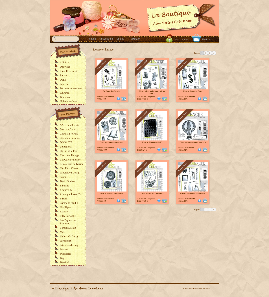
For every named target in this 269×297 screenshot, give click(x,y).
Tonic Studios (67, 181)
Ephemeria (66, 146)
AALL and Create (69, 125)
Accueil (92, 38)
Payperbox (65, 240)
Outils (63, 79)
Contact (135, 39)
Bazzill (63, 198)
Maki (63, 232)
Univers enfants (68, 101)
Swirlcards (65, 253)
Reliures (64, 92)
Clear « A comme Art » (192, 91)
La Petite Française (70, 159)
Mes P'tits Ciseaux (70, 168)
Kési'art (64, 211)
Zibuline (64, 185)
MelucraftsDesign (69, 236)
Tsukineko (65, 262)
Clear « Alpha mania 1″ (152, 142)
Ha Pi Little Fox (68, 150)
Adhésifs (64, 62)
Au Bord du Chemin (111, 91)
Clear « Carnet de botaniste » (192, 193)
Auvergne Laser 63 (70, 194)
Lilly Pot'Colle (68, 215)
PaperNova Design (70, 172)
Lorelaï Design (68, 227)
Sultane (64, 249)
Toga (62, 258)
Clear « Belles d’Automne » (111, 193)
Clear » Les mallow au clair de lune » (152, 92)
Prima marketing (69, 245)
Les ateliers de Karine (72, 163)
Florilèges (65, 207)
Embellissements (69, 71)
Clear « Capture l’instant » (152, 193)
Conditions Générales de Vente (196, 288)
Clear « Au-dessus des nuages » (193, 142)
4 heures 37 (66, 189)
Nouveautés (106, 38)
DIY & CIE (66, 142)
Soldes (120, 38)
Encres (63, 75)
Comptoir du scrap (70, 138)
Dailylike (65, 66)
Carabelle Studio (69, 202)
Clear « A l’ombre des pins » (111, 142)
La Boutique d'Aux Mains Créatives (76, 288)
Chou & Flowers (69, 133)
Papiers (64, 84)
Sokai (63, 176)
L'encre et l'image (103, 49)
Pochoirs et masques (71, 88)
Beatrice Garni (68, 129)
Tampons (65, 97)
